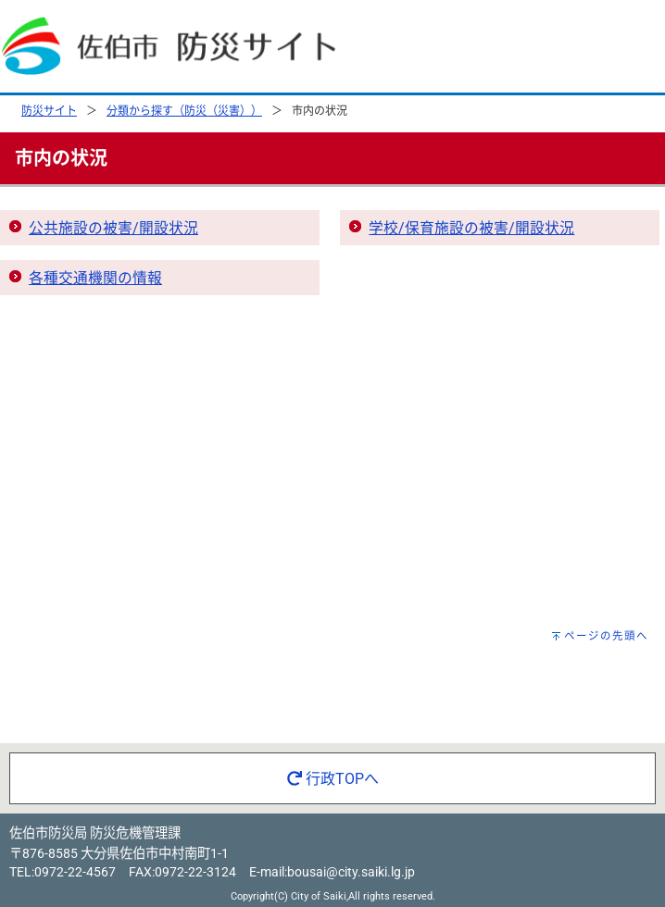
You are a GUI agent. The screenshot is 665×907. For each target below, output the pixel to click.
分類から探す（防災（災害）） (184, 111)
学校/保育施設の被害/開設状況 (471, 228)
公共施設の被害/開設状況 (113, 228)
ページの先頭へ (606, 635)
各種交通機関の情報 (95, 278)
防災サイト (49, 111)
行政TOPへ (333, 779)
